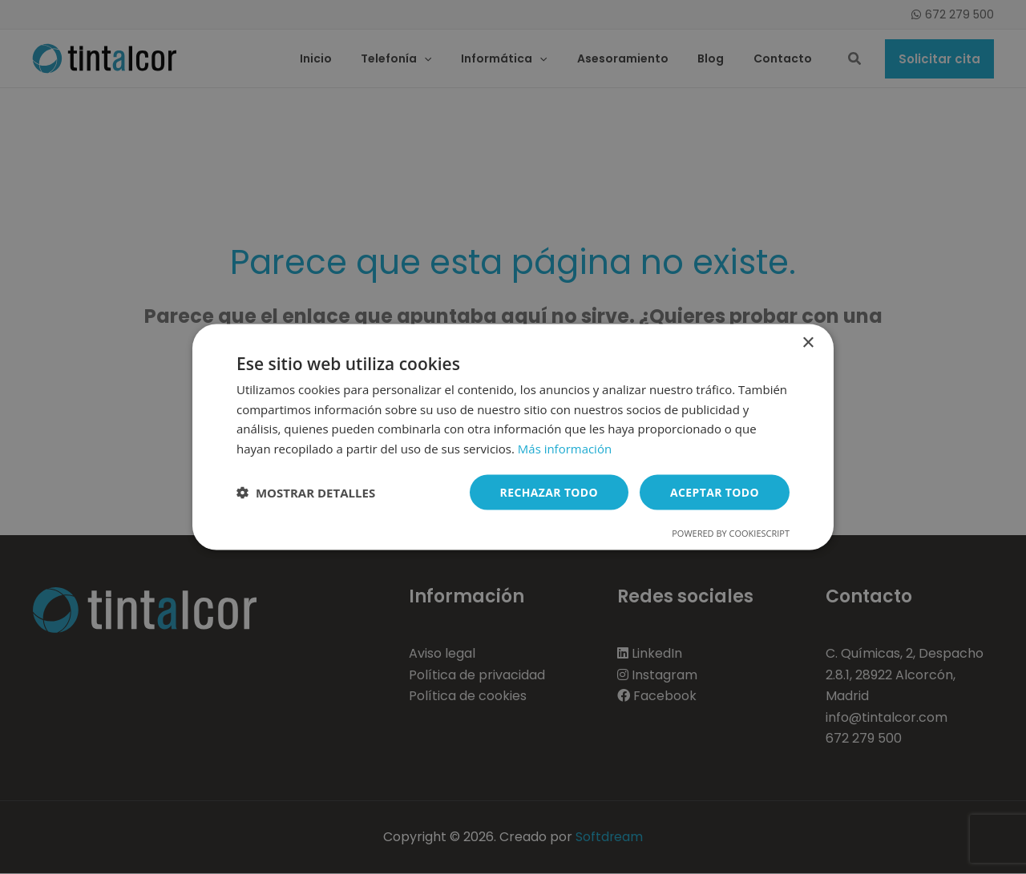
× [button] (808, 342)
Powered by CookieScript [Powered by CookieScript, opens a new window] (731, 533)
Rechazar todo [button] (548, 491)
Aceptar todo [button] (714, 491)
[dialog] (513, 437)
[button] (305, 492)
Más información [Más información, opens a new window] (565, 449)
